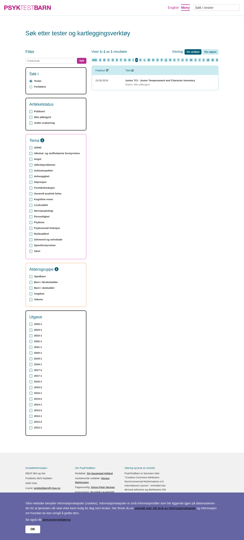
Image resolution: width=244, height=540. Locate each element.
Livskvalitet (38, 205)
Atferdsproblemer (42, 165)
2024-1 (35, 330)
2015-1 (35, 393)
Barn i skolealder (42, 288)
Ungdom (36, 293)
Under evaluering (42, 123)
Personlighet (39, 216)
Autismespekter (41, 170)
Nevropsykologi (41, 211)
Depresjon (37, 182)
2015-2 (35, 387)
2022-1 (35, 341)
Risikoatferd (39, 234)
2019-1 (35, 358)
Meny (185, 7)
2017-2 (35, 370)
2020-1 (35, 353)
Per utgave (210, 52)
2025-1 (35, 324)
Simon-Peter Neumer (103, 487)
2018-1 (35, 364)
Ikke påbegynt (40, 117)
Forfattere (37, 86)
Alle (94, 59)
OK (32, 529)
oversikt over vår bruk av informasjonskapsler (165, 508)
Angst (35, 159)
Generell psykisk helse (45, 193)
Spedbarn (37, 276)
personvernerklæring (56, 519)
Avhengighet (39, 176)
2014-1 (35, 404)
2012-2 (35, 422)
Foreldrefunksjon (42, 188)
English (173, 7)
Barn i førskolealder (43, 282)
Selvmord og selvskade (45, 239)
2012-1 (35, 427)
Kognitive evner (41, 199)
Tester (35, 81)
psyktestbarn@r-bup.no (47, 488)
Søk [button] (81, 60)
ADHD (35, 147)
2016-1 (35, 381)
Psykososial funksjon (44, 228)
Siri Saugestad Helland (100, 473)
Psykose (36, 222)
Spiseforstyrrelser (42, 245)
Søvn (34, 251)
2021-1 (35, 347)
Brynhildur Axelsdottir (102, 492)
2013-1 (35, 416)
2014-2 (35, 399)
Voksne (36, 299)
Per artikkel (193, 52)
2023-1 (35, 335)
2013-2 (35, 410)
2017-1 (35, 376)
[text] (50, 61)
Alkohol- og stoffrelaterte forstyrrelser (54, 153)
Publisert (37, 111)
